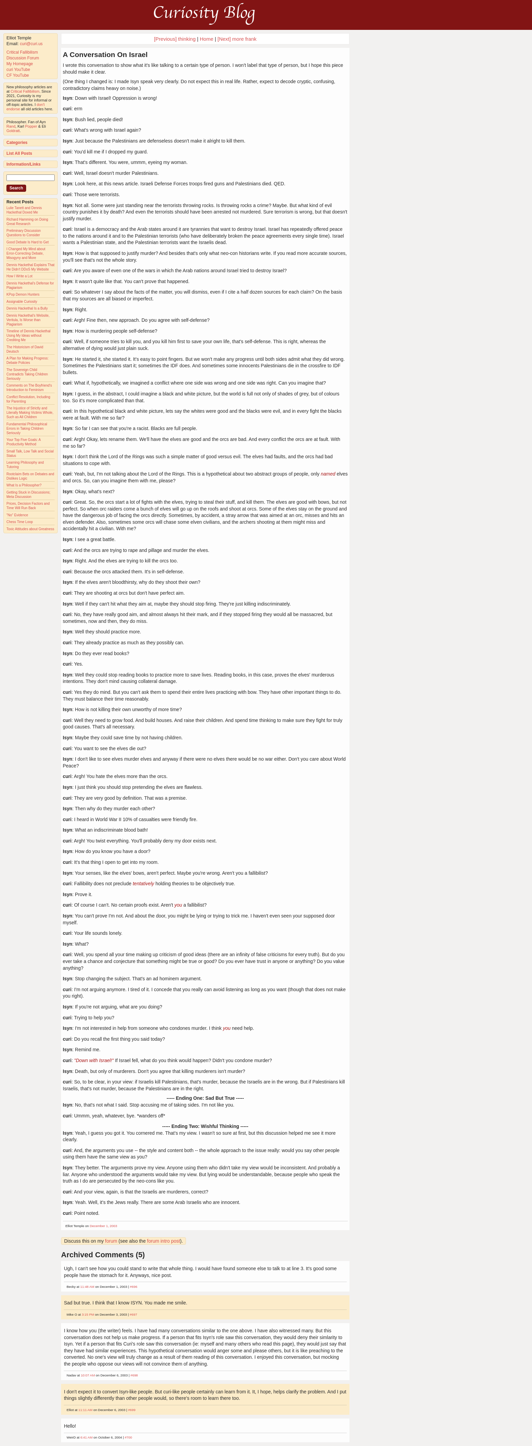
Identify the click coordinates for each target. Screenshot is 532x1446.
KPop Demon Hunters (22, 294)
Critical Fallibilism (22, 52)
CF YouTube (17, 75)
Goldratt (13, 131)
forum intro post (163, 1241)
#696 (133, 1287)
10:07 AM (88, 1375)
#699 (131, 1410)
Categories (16, 142)
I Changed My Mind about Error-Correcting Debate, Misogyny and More (25, 253)
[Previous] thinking (175, 39)
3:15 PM (88, 1314)
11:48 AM (87, 1287)
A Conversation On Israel (105, 54)
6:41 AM (86, 1437)
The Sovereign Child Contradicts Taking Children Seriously (27, 374)
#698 (134, 1375)
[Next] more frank (236, 39)
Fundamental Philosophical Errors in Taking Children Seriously (26, 428)
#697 (133, 1314)
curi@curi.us (31, 43)
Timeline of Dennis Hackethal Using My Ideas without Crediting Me (28, 335)
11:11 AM (85, 1410)
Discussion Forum (22, 58)
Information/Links (23, 164)
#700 (128, 1437)
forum (111, 1241)
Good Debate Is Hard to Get (27, 242)
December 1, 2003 (103, 1226)
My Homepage (19, 63)
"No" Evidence (17, 515)
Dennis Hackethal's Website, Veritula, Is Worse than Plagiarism (28, 320)
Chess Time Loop (19, 522)
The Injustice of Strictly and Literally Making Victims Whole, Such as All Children (29, 412)
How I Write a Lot (19, 276)
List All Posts (19, 153)
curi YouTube (18, 69)
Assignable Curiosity (21, 301)
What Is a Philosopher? (23, 485)
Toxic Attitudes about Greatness (30, 529)
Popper (31, 126)
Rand (10, 126)
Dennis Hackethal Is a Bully (27, 308)
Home (206, 39)
